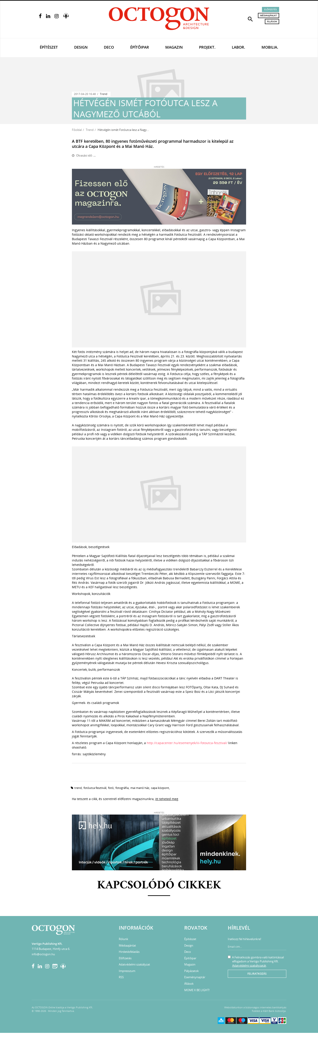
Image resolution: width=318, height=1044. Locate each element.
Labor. (238, 47)
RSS (121, 977)
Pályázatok (191, 971)
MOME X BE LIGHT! (196, 990)
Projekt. (207, 47)
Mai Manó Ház (139, 788)
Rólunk (123, 939)
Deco (109, 47)
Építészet (49, 47)
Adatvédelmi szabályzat (134, 964)
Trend (103, 94)
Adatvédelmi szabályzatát (249, 966)
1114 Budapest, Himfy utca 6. (51, 949)
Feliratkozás (257, 974)
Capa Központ (160, 788)
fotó (111, 788)
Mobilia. (270, 47)
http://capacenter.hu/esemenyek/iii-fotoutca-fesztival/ (187, 743)
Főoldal (77, 130)
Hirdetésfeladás (129, 952)
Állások (272, 21)
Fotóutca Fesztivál (95, 788)
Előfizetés (270, 9)
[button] (250, 18)
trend (78, 788)
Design (81, 47)
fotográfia (122, 788)
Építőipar (139, 47)
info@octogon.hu (43, 954)
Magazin (174, 47)
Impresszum (127, 971)
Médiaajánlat (268, 15)
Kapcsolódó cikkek (159, 885)
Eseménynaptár (194, 977)
